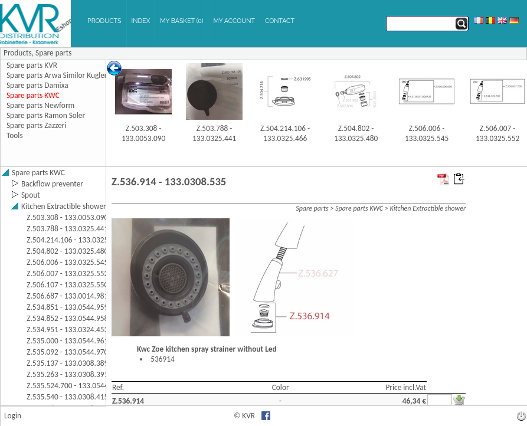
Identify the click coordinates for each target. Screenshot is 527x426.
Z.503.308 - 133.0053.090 (143, 133)
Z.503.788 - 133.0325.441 (214, 133)
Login (12, 416)
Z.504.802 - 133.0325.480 (356, 133)
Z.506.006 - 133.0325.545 (427, 133)
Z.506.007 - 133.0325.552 (497, 133)
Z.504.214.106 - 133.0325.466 (285, 133)
